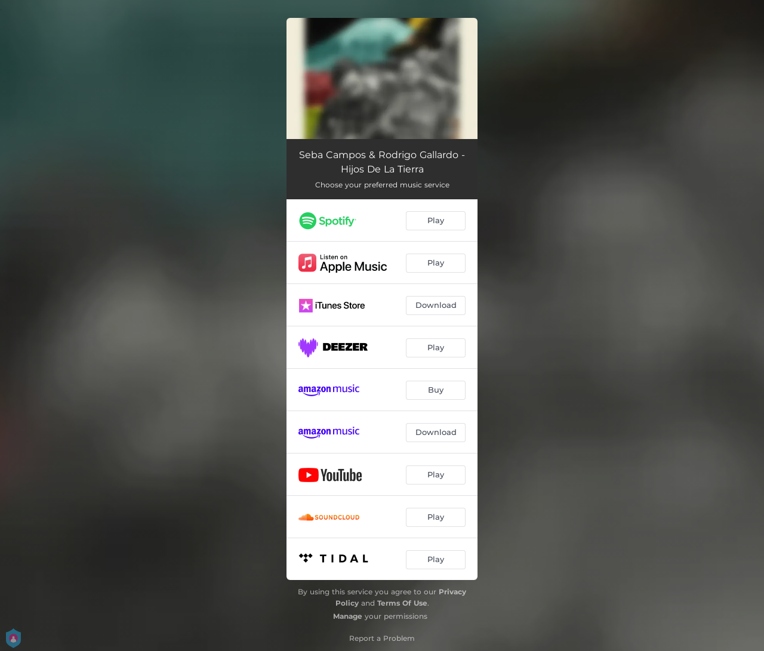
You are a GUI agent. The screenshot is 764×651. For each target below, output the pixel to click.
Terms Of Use (402, 602)
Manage (347, 616)
